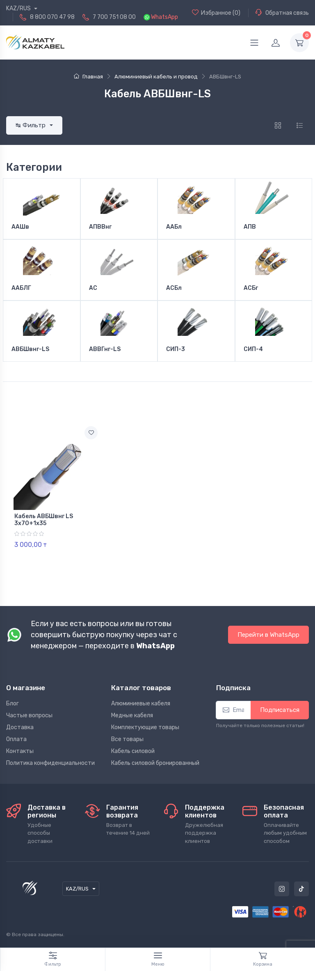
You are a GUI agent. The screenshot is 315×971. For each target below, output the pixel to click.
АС (93, 288)
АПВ (250, 227)
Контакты (20, 751)
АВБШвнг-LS (30, 349)
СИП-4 (253, 349)
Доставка (20, 727)
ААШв (20, 227)
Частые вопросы (29, 715)
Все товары (127, 739)
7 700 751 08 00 (114, 17)
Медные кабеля (132, 715)
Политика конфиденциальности (50, 763)
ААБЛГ (21, 288)
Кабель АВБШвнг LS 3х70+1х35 (43, 520)
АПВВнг (100, 227)
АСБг (251, 288)
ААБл (174, 227)
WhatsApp (164, 17)
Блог (12, 703)
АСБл (174, 288)
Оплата (16, 739)
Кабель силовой (133, 751)
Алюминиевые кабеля (140, 703)
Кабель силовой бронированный (155, 763)
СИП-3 (175, 349)
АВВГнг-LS (105, 349)
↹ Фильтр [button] (31, 125)
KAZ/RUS (19, 8)
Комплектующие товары (145, 727)
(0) (216, 12)
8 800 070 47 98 (52, 17)
